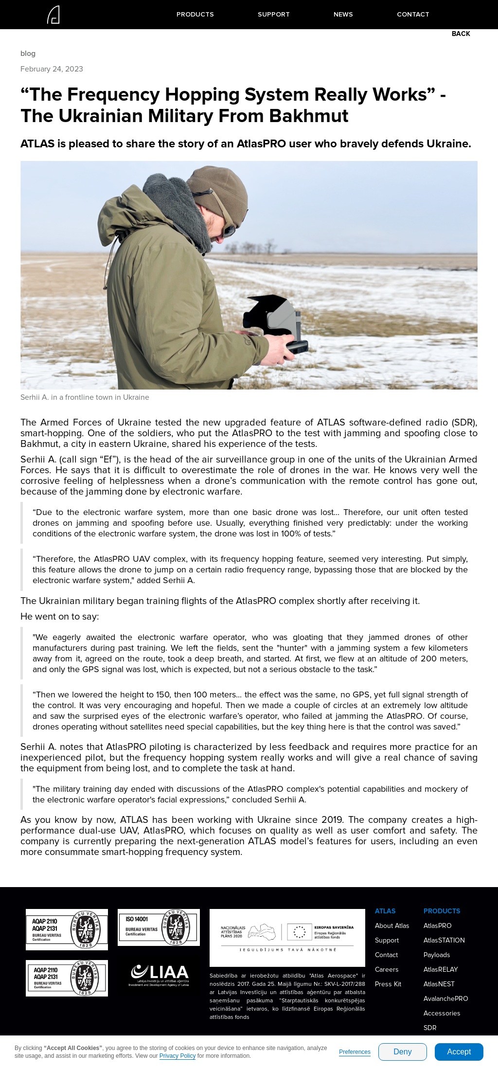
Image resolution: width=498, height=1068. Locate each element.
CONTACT (413, 14)
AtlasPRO (438, 926)
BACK (461, 34)
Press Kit (388, 984)
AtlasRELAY (441, 969)
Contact (386, 955)
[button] (195, 14)
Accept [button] (459, 1052)
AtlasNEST (439, 984)
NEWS (343, 14)
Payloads (437, 955)
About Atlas (392, 926)
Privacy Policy (178, 1055)
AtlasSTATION (444, 940)
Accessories (442, 1013)
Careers (387, 969)
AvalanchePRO (446, 999)
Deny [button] (402, 1052)
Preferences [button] (355, 1052)
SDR (430, 1028)
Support (387, 940)
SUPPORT (274, 14)
